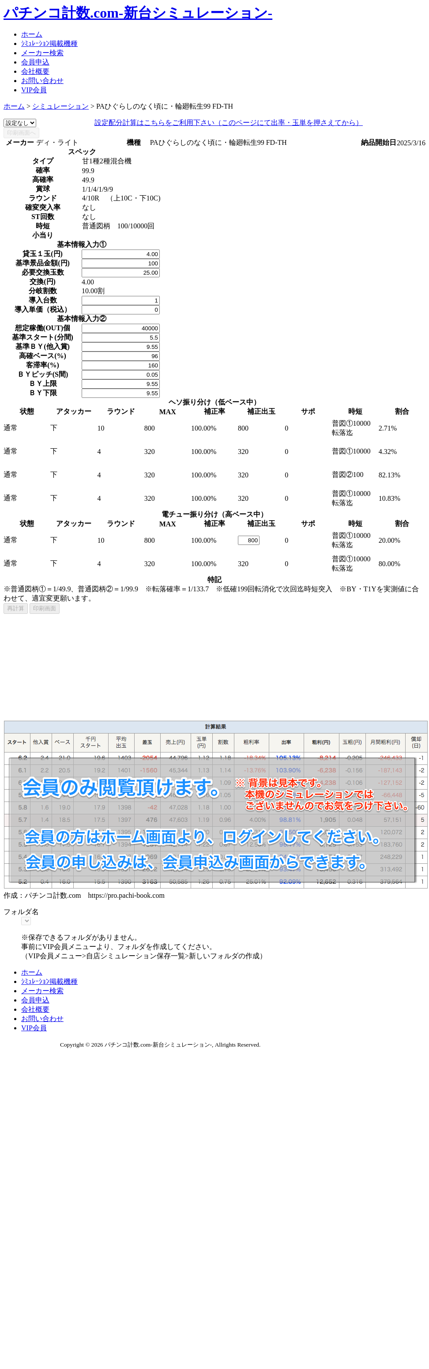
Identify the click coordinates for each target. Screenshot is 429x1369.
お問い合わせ (42, 80)
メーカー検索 (42, 53)
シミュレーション (60, 106)
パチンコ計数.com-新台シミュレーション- (138, 13)
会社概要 (35, 71)
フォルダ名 (21, 911)
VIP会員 (34, 90)
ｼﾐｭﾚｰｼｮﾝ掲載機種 (49, 43)
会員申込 (35, 62)
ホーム (31, 34)
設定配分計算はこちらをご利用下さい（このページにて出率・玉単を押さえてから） (228, 122)
